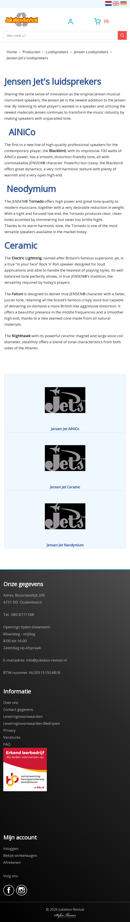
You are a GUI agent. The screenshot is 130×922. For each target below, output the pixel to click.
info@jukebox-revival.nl (46, 660)
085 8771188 (22, 614)
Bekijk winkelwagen (20, 855)
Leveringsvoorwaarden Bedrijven (31, 723)
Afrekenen (12, 862)
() (101, 21)
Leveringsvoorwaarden (22, 716)
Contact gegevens (18, 709)
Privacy (9, 730)
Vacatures (11, 737)
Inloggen (10, 848)
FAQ (6, 744)
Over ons (10, 702)
